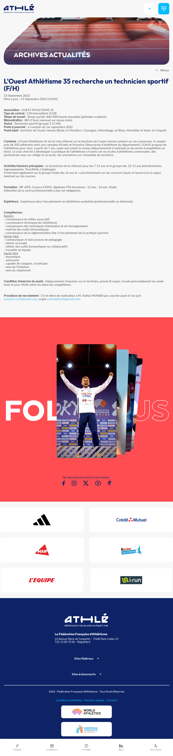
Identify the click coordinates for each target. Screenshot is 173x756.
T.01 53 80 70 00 (65, 641)
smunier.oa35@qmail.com (20, 299)
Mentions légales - (96, 700)
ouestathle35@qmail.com (63, 299)
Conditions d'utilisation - (70, 700)
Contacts (112, 700)
